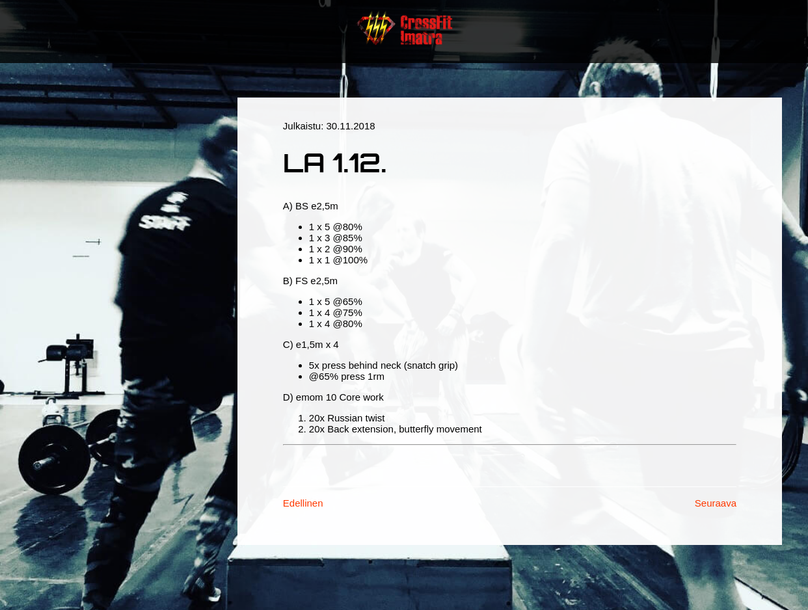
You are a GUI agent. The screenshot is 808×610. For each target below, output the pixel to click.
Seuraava (715, 503)
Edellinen (303, 503)
